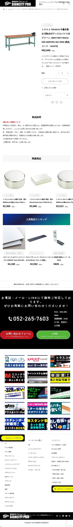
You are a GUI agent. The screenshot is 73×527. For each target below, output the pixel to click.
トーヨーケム (32, 453)
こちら (15, 129)
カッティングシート (11, 460)
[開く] (69, 3)
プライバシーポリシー (58, 457)
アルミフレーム (9, 456)
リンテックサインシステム (36, 457)
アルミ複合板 (9, 447)
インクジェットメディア (12, 464)
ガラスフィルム (9, 501)
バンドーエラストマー (34, 449)
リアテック (8, 481)
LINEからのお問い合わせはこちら (53, 334)
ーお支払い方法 (56, 482)
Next (72, 246)
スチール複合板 (9, 493)
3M (29, 445)
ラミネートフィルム (11, 468)
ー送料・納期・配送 (57, 478)
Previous (1, 246)
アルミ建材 (8, 451)
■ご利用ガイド (56, 465)
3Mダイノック (9, 476)
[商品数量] (63, 73)
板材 (6, 489)
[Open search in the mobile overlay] (12, 438)
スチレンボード (9, 497)
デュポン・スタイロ (34, 470)
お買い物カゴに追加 (55, 81)
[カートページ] (63, 3)
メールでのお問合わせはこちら (17, 334)
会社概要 (54, 453)
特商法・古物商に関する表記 (60, 461)
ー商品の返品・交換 (57, 474)
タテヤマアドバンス (34, 465)
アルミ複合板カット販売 (59, 445)
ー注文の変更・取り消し (59, 470)
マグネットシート (10, 472)
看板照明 (7, 485)
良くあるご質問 (56, 449)
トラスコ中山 (47, 25)
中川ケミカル (32, 461)
